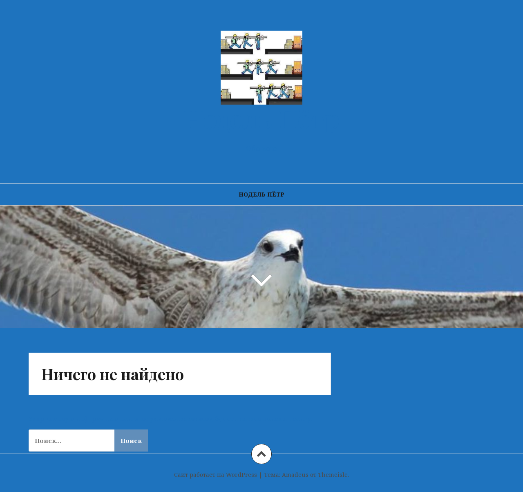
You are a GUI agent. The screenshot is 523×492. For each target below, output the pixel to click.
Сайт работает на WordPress (215, 475)
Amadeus (295, 475)
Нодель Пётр (261, 118)
